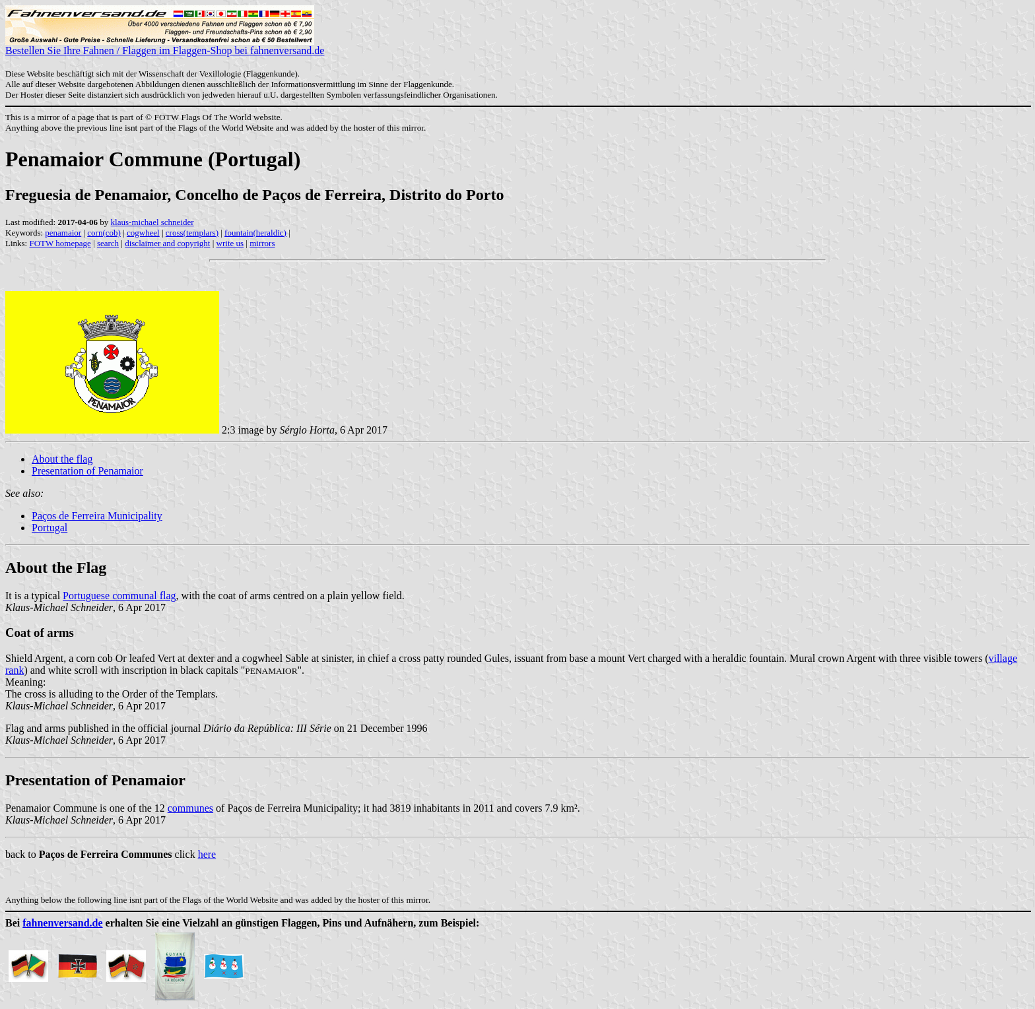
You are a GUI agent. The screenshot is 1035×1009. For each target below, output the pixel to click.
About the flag (62, 459)
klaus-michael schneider (152, 222)
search (108, 243)
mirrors (262, 243)
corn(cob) (104, 233)
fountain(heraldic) (255, 233)
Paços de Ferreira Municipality (97, 515)
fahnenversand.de (62, 922)
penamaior (63, 233)
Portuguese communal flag (119, 595)
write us (230, 243)
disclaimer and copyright (167, 243)
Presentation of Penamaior (87, 470)
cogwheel (143, 233)
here (207, 854)
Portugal (49, 527)
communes (190, 808)
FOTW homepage (59, 243)
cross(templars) (192, 233)
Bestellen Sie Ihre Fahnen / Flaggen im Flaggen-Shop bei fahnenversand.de (164, 46)
